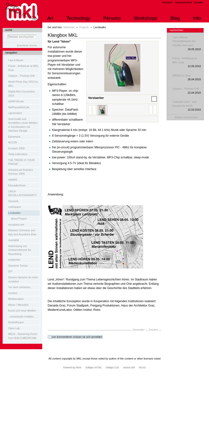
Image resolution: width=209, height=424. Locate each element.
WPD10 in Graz (186, 77)
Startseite (69, 27)
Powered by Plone (72, 367)
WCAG (142, 367)
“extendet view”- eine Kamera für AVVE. (186, 106)
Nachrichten (176, 30)
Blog (175, 18)
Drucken (153, 329)
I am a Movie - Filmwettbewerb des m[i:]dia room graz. (186, 43)
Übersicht (167, 2)
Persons (112, 18)
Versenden (138, 329)
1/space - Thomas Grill (186, 91)
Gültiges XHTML (93, 367)
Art (50, 18)
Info (197, 18)
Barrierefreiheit (183, 2)
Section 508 (129, 367)
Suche (8, 29)
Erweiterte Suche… (28, 45)
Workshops (145, 18)
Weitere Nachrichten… (187, 117)
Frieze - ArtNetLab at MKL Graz (186, 62)
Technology (78, 18)
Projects (84, 27)
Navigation (11, 52)
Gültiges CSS (112, 367)
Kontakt (198, 2)
